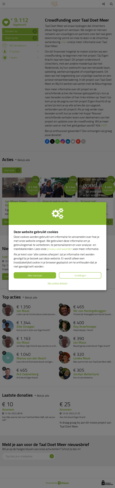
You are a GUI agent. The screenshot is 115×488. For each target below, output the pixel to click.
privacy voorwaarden (59, 249)
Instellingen (80, 275)
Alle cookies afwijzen (57, 283)
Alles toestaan (35, 275)
